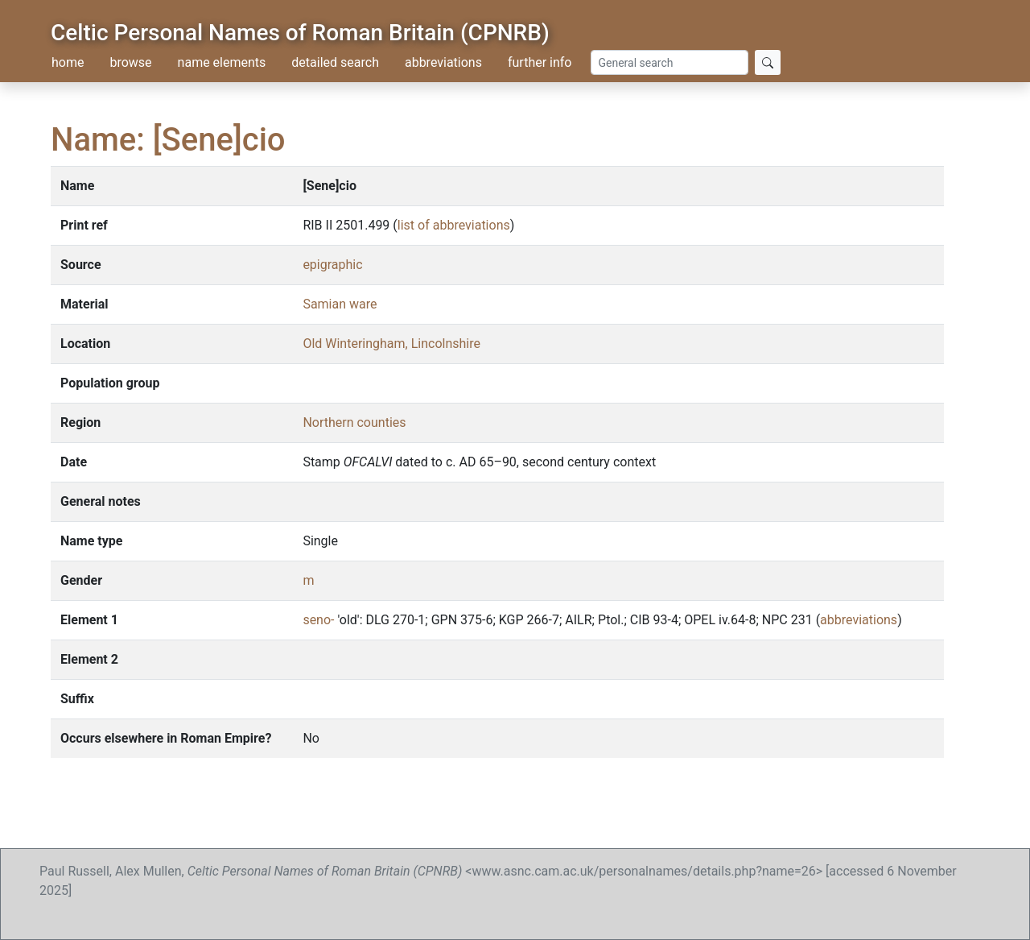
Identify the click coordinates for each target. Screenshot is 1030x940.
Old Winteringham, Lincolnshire (391, 343)
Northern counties (354, 422)
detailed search (335, 62)
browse (130, 62)
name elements (222, 62)
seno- (318, 619)
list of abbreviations (454, 225)
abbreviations (443, 62)
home (68, 62)
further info (540, 62)
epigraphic (332, 264)
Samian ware (340, 304)
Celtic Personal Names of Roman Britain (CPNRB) (300, 32)
